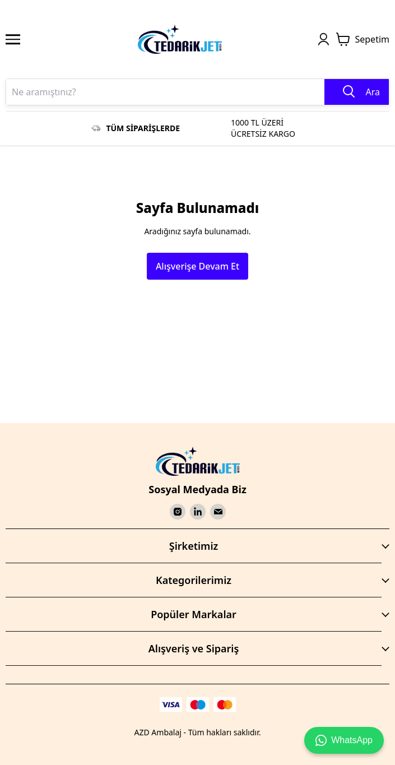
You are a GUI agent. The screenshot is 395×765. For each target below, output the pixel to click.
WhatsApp (344, 740)
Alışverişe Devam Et (197, 266)
